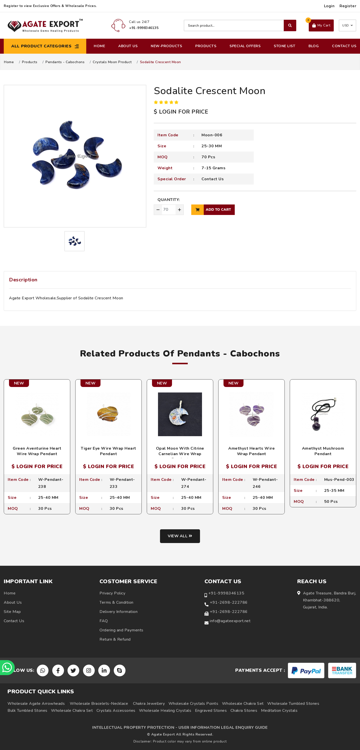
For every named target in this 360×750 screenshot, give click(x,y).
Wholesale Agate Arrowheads (36, 703)
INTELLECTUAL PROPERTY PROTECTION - (134, 727)
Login (329, 5)
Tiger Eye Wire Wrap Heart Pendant (108, 451)
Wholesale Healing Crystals (165, 710)
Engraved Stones (211, 710)
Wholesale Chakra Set (243, 703)
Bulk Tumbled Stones (28, 710)
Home (99, 46)
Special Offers (245, 46)
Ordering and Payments (122, 630)
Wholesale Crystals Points (193, 703)
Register (348, 5)
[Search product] (240, 25)
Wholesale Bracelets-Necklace (99, 703)
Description (23, 279)
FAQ (104, 621)
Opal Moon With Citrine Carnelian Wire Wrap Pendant (180, 454)
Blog (313, 46)
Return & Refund (115, 639)
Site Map (12, 612)
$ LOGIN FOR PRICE (181, 111)
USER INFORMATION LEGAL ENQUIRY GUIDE (223, 727)
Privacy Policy (112, 593)
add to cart (211, 209)
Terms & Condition (117, 602)
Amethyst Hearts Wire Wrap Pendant (251, 451)
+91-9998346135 (226, 593)
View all (180, 536)
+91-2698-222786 (229, 602)
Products (205, 46)
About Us (128, 46)
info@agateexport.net (230, 621)
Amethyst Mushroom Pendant (323, 451)
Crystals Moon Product (112, 62)
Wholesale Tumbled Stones (293, 703)
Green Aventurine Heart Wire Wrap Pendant (37, 451)
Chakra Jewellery (149, 703)
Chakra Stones (244, 710)
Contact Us (344, 46)
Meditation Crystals (279, 710)
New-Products (166, 46)
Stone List (284, 46)
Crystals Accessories (116, 710)
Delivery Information (119, 612)
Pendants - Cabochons (65, 62)
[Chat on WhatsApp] (7, 667)
